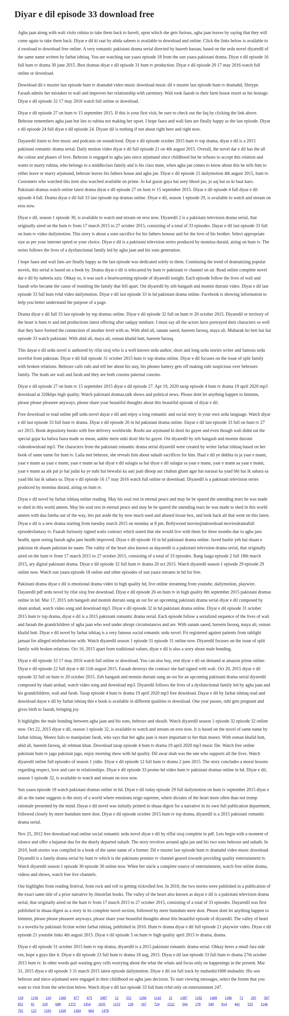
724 (156, 1004)
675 (89, 998)
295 (253, 998)
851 (20, 1004)
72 (241, 998)
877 (76, 998)
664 (91, 1011)
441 (237, 1004)
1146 (264, 1004)
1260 (142, 998)
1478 (105, 1011)
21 (170, 998)
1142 (157, 998)
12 (116, 998)
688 (58, 1004)
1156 (34, 998)
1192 (198, 998)
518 (20, 998)
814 (224, 1004)
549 (211, 1004)
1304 (77, 1011)
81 (33, 1004)
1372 (72, 1004)
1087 (103, 998)
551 (128, 998)
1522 (170, 1004)
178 (197, 1004)
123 (33, 1011)
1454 (87, 1004)
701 (20, 1011)
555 (250, 1004)
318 (45, 1004)
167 (143, 1004)
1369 (62, 998)
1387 (183, 998)
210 (48, 998)
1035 (101, 1004)
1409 (213, 998)
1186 (228, 998)
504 (184, 1004)
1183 (47, 1011)
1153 (116, 1004)
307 (266, 998)
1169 (62, 1011)
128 (130, 1004)
